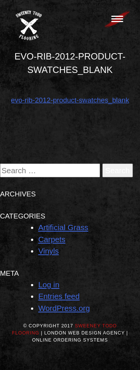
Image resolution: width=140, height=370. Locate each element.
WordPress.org (64, 308)
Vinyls (48, 251)
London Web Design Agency (84, 333)
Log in (48, 284)
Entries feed (59, 296)
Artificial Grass (63, 227)
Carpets (51, 239)
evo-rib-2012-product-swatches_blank (70, 100)
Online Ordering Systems (70, 340)
